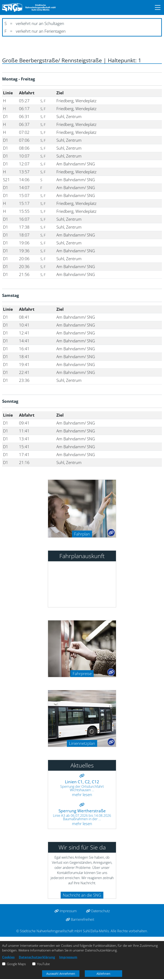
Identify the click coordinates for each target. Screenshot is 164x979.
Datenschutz (98, 911)
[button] (155, 7)
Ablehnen (103, 974)
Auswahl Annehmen (60, 974)
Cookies (8, 957)
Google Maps (16, 964)
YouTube (43, 964)
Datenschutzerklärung (37, 957)
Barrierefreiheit (80, 919)
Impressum (65, 911)
